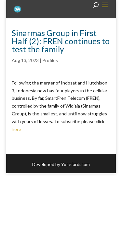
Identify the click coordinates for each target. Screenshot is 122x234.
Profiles (50, 60)
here (16, 129)
